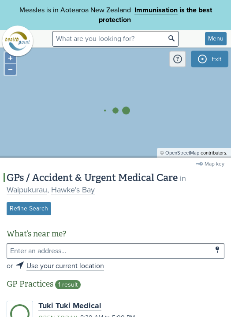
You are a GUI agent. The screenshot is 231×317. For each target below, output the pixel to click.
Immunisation (156, 10)
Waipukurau (27, 190)
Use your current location (65, 266)
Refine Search (29, 208)
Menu (216, 38)
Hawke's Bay (73, 190)
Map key (214, 164)
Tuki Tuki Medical (69, 305)
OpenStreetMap (182, 153)
